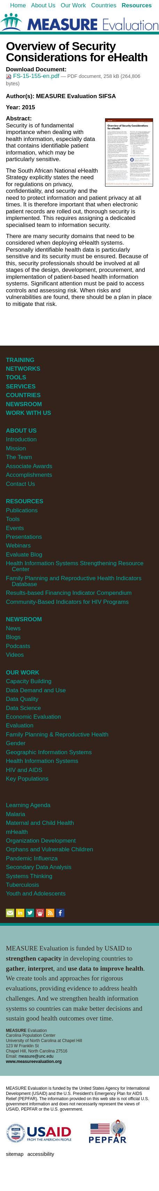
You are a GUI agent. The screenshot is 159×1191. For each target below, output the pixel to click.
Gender (16, 743)
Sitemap (14, 1154)
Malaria (15, 814)
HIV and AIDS (24, 770)
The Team (19, 457)
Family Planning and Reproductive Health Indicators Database (74, 581)
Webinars (18, 545)
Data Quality (22, 699)
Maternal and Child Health (40, 823)
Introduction (21, 439)
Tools (13, 519)
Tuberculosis (22, 885)
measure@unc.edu (35, 1056)
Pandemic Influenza (32, 858)
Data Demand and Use (36, 690)
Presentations (24, 537)
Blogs (13, 637)
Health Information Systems (42, 761)
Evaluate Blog (24, 554)
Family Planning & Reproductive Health (57, 734)
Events (15, 528)
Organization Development (41, 840)
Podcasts (18, 646)
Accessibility (40, 1154)
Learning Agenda (28, 805)
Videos (15, 655)
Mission (16, 448)
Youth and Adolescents (36, 893)
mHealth (17, 832)
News (13, 628)
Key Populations (27, 778)
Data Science (23, 708)
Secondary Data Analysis (38, 867)
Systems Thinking (29, 876)
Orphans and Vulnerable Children (49, 849)
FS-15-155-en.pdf (33, 76)
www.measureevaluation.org (34, 1061)
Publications (22, 510)
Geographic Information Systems (49, 752)
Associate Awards (29, 466)
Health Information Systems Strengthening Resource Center (74, 566)
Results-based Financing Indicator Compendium (69, 593)
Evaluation (19, 725)
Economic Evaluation (33, 716)
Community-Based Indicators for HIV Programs (67, 602)
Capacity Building (28, 681)
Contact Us (20, 484)
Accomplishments (29, 475)
